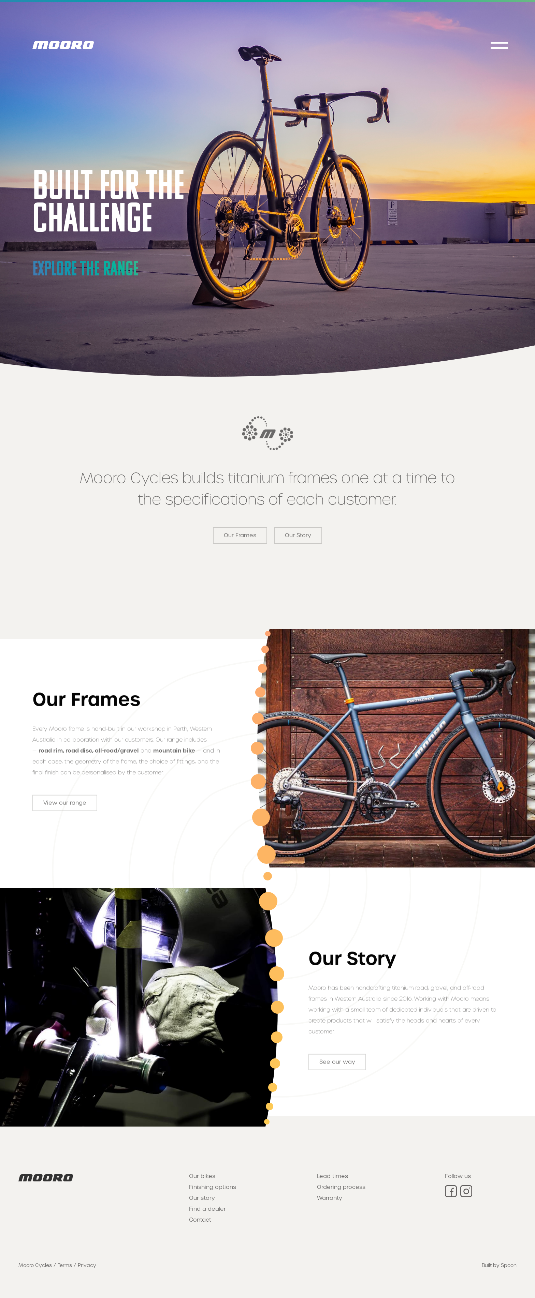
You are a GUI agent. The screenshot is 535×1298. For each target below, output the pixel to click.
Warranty (329, 1198)
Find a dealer (207, 1208)
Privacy (87, 1265)
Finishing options (212, 1187)
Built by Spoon (499, 1265)
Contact (200, 1219)
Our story (202, 1198)
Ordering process (341, 1187)
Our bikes (202, 1176)
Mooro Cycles (35, 1265)
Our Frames (240, 535)
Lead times (332, 1176)
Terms (65, 1265)
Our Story (298, 535)
